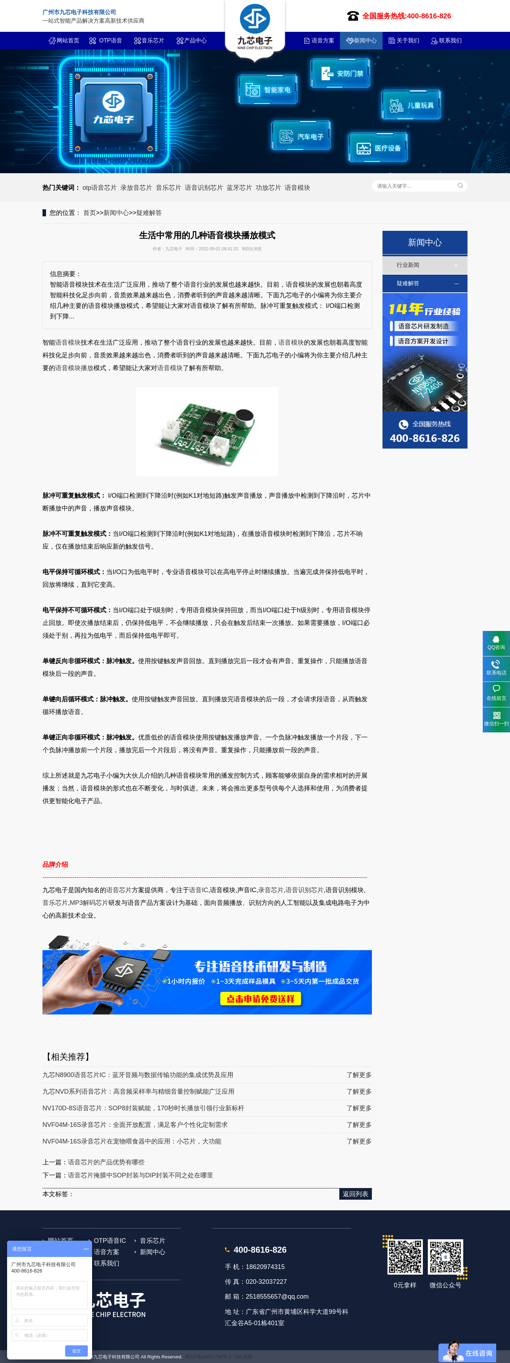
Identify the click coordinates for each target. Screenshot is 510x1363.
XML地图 (243, 1356)
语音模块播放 (74, 368)
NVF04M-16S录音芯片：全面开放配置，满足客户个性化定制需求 (135, 1124)
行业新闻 (408, 265)
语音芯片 (119, 890)
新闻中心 (365, 40)
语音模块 (297, 187)
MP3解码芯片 (89, 902)
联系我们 (450, 40)
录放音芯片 (136, 187)
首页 (89, 212)
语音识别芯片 (204, 187)
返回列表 (355, 1194)
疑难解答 (149, 212)
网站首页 (68, 40)
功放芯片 (268, 187)
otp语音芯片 (100, 187)
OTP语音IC (110, 43)
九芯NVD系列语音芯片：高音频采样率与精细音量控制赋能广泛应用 (138, 1091)
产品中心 (195, 40)
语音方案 (323, 40)
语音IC (198, 890)
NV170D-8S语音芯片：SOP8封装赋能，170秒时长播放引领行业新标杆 (143, 1108)
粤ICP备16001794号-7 (208, 1356)
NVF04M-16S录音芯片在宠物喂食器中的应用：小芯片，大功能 (131, 1141)
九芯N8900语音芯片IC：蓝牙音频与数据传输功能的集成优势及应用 (137, 1074)
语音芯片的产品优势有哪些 (106, 1162)
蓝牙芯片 (239, 187)
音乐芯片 (153, 40)
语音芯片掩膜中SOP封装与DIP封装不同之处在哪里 (140, 1175)
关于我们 (408, 40)
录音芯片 (271, 890)
